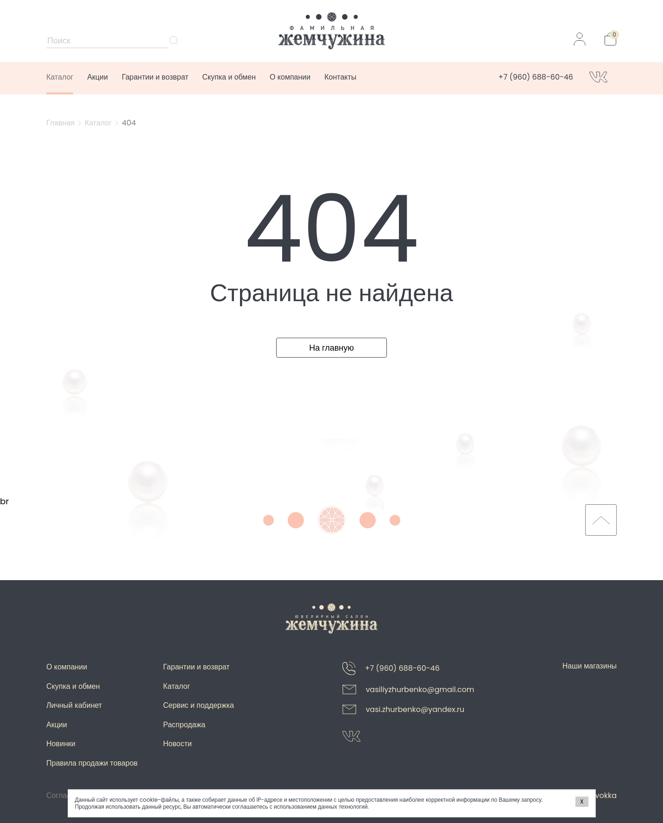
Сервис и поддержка (198, 705)
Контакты (340, 77)
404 (129, 123)
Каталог (59, 77)
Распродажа (184, 724)
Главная (60, 123)
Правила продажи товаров (92, 763)
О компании (290, 77)
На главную (331, 347)
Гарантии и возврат (155, 77)
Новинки (61, 743)
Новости (177, 743)
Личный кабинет (74, 705)
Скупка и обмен (229, 77)
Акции (97, 77)
